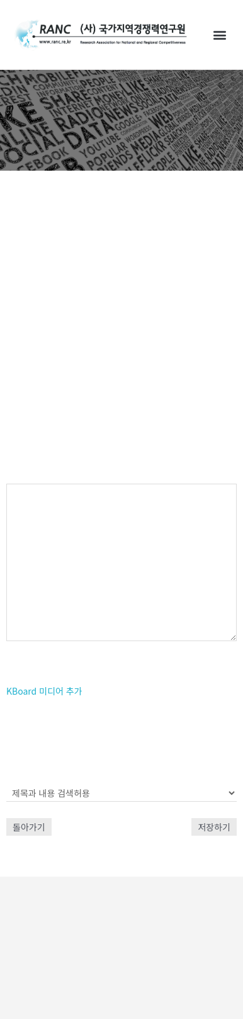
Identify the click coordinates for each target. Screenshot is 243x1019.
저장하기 (214, 827)
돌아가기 (29, 827)
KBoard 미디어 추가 (44, 691)
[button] (220, 35)
